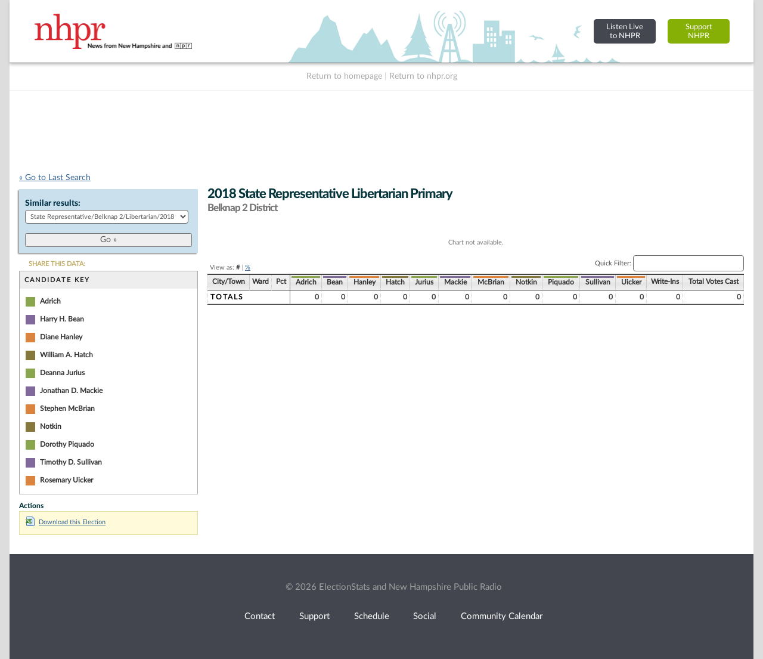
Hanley (364, 282)
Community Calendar (501, 616)
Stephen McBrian (67, 408)
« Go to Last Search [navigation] (55, 178)
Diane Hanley (61, 337)
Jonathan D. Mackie (71, 390)
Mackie (455, 282)
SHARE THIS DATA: (57, 264)
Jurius (424, 282)
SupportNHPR (699, 31)
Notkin (50, 426)
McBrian (490, 282)
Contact (259, 616)
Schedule (371, 616)
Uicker (631, 282)
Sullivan (597, 282)
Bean (335, 282)
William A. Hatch (66, 354)
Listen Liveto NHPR (624, 31)
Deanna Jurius (62, 372)
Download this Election (66, 522)
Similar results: (52, 203)
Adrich (50, 301)
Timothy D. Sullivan (71, 462)
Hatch (395, 282)
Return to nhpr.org (423, 76)
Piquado (561, 282)
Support (314, 616)
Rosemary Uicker (66, 480)
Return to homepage (344, 76)
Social (424, 616)
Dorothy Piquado (67, 444)
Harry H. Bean (62, 319)
